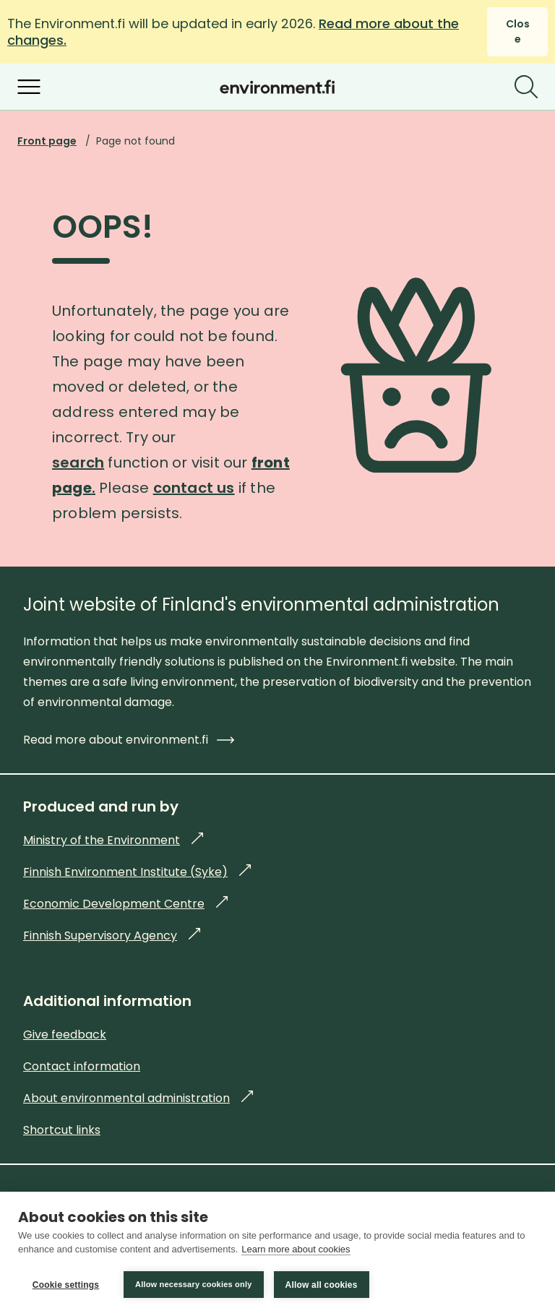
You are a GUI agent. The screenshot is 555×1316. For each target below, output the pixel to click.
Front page (47, 141)
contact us (194, 488)
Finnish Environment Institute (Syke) (137, 872)
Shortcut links (61, 1130)
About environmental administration (138, 1098)
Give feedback (64, 1034)
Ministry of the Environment (113, 840)
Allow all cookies (321, 1285)
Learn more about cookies (295, 1249)
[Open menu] (28, 86)
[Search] (526, 86)
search (78, 462)
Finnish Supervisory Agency (111, 935)
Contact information (81, 1066)
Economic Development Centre (125, 903)
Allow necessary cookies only (193, 1284)
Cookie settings (66, 1285)
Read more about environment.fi (128, 739)
